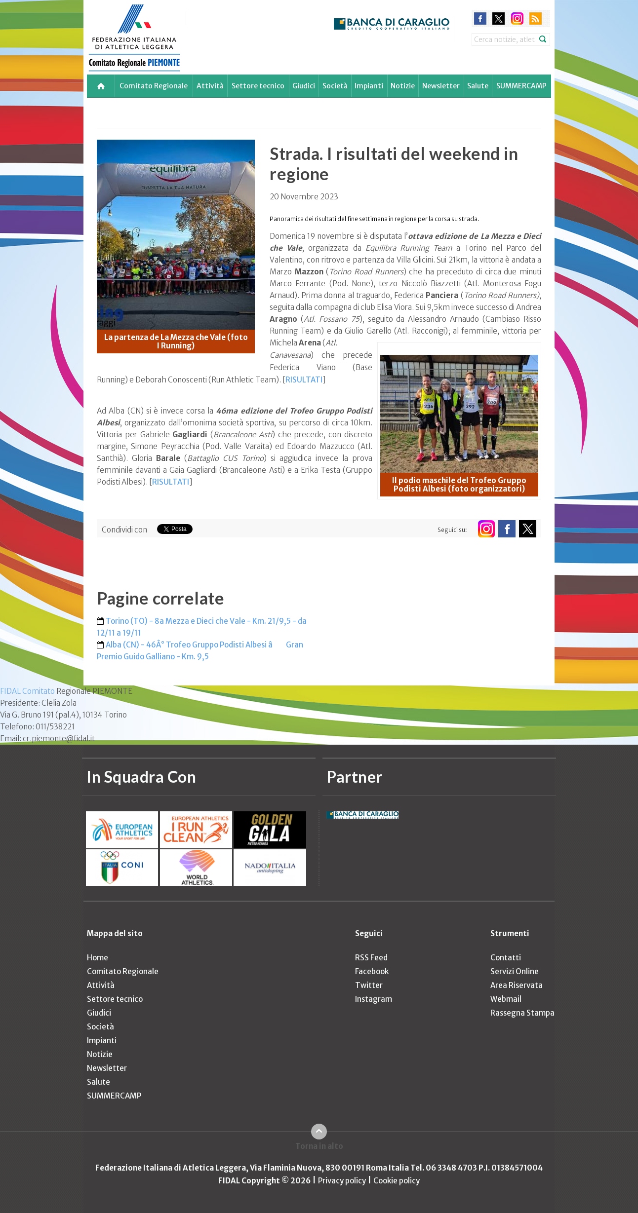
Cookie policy (396, 1180)
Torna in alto (319, 1146)
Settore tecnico (258, 85)
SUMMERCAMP (521, 85)
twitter (498, 18)
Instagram (373, 999)
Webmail (505, 999)
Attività (210, 85)
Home (97, 957)
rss (535, 18)
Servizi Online (514, 971)
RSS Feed (371, 957)
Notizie (403, 85)
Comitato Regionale (154, 85)
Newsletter (441, 85)
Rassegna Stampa (522, 1013)
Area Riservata (516, 985)
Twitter (369, 985)
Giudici (303, 85)
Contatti (505, 957)
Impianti (369, 85)
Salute (477, 85)
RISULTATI (303, 379)
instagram (517, 18)
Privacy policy (342, 1180)
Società (335, 85)
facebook (480, 18)
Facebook (372, 971)
